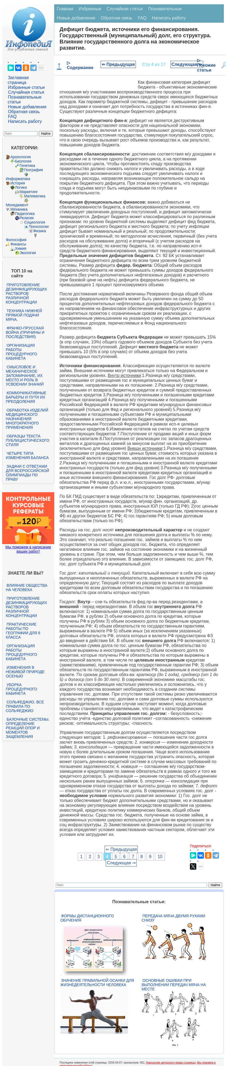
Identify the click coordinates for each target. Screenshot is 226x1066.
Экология (27, 253)
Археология (20, 157)
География (33, 170)
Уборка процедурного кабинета (21, 689)
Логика (21, 187)
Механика (19, 209)
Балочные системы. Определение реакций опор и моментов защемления (27, 728)
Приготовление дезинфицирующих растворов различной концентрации (26, 293)
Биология (23, 161)
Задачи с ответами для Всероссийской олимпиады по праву (27, 472)
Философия (16, 240)
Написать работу (25, 121)
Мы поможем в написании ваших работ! (28, 549)
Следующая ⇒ (187, 64)
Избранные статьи (26, 87)
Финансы (18, 244)
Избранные (90, 8)
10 (159, 856)
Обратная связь (24, 111)
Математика (34, 196)
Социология (34, 222)
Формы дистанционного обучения (87, 918)
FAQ (12, 116)
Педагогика (25, 213)
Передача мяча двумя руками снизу (173, 918)
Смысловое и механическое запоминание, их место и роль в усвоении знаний (24, 375)
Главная (65, 8)
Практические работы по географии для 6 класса (23, 630)
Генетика (27, 165)
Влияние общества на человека (26, 587)
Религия (26, 218)
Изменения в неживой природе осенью (25, 671)
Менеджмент (17, 205)
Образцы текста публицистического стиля (27, 440)
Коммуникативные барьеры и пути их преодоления (26, 397)
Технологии (39, 226)
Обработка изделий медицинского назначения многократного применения (27, 419)
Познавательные (165, 8)
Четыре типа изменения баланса (27, 455)
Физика (39, 231)
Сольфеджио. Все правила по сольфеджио (25, 706)
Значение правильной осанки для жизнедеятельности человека (97, 982)
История (17, 183)
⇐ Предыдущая (118, 64)
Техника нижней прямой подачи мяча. (24, 315)
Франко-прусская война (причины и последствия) (25, 332)
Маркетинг (28, 192)
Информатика (18, 179)
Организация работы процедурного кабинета (21, 351)
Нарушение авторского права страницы (171, 1062)
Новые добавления (27, 106)
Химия (20, 248)
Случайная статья (26, 92)
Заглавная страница (18, 80)
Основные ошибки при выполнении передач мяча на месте (174, 984)
